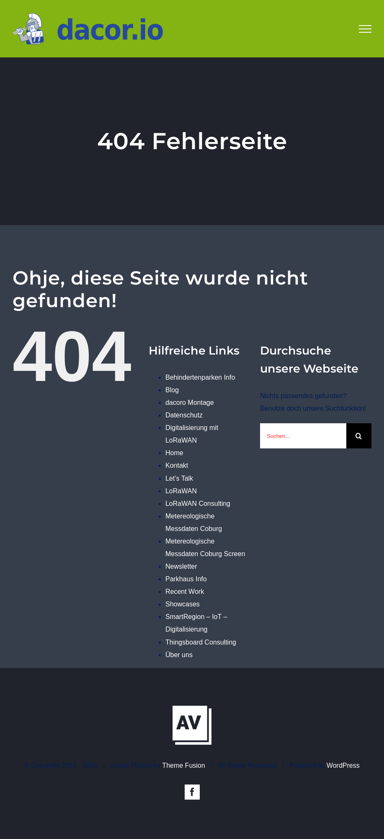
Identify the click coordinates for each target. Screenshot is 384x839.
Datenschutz (184, 415)
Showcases (182, 604)
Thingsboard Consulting (200, 642)
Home (174, 452)
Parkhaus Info (186, 579)
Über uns (179, 654)
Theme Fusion (183, 765)
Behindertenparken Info (200, 377)
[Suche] (358, 435)
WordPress (343, 765)
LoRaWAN (181, 491)
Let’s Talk (179, 478)
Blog (172, 390)
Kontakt (176, 465)
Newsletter (181, 566)
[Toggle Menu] (365, 29)
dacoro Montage (189, 402)
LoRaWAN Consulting (197, 503)
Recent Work (184, 591)
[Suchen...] (303, 435)
